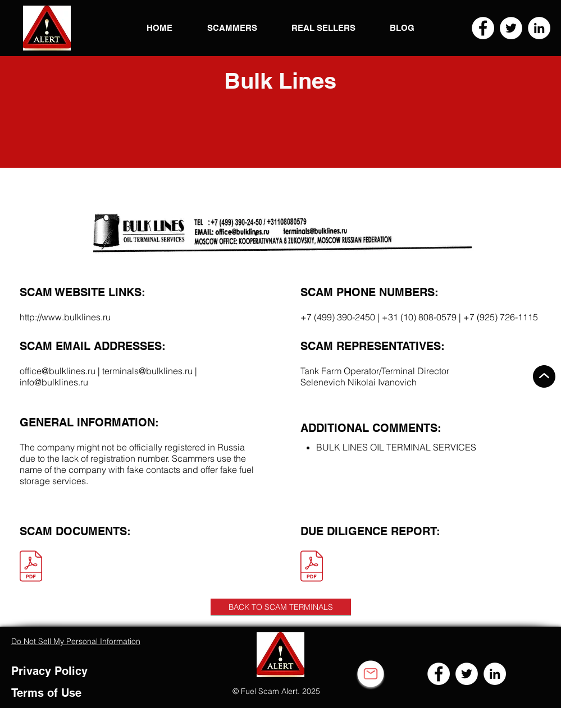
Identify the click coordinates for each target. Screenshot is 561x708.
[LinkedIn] (539, 28)
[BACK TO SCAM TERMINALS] (281, 607)
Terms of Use (46, 693)
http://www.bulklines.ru (65, 317)
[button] (47, 28)
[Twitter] (511, 28)
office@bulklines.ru (57, 370)
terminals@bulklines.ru (147, 370)
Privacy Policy (49, 671)
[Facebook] (483, 28)
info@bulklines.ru (54, 382)
